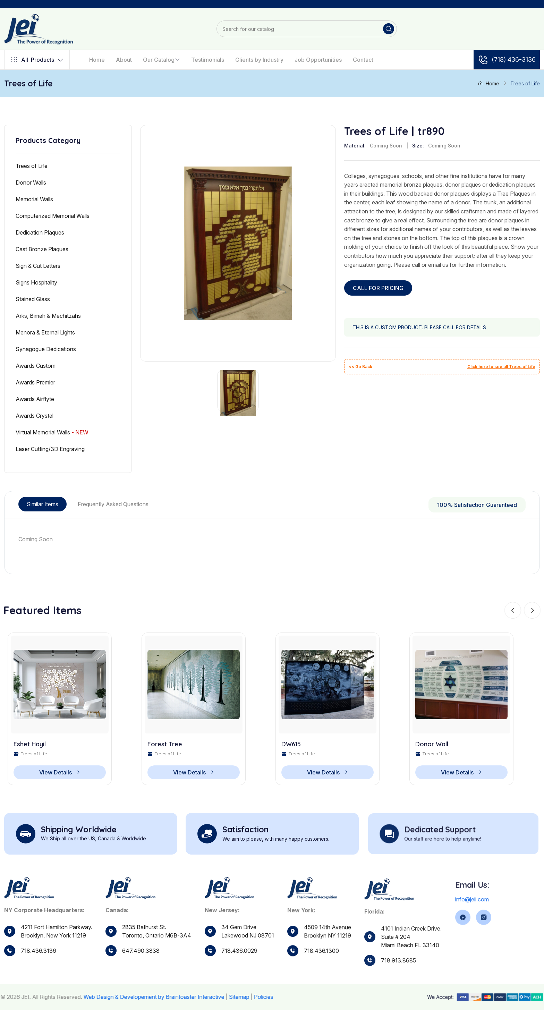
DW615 (291, 745)
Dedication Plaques (40, 232)
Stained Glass (33, 299)
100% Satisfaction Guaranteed (477, 504)
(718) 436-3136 (507, 59)
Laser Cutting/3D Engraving (50, 448)
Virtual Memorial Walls (52, 432)
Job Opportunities (318, 59)
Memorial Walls (34, 199)
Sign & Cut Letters (38, 265)
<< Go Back (360, 366)
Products (37, 60)
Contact (363, 59)
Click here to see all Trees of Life (501, 366)
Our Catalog (159, 59)
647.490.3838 (141, 963)
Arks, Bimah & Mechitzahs (48, 315)
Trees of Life (32, 165)
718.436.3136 (38, 952)
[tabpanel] (272, 539)
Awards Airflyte (35, 399)
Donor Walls (31, 182)
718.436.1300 (321, 976)
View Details (59, 773)
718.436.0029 (239, 971)
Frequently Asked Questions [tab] (113, 504)
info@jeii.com (472, 926)
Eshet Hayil (30, 745)
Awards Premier (35, 382)
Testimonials (207, 59)
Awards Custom (36, 365)
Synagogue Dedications (46, 349)
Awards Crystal (34, 415)
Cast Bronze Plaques (42, 249)
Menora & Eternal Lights (45, 332)
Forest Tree (164, 745)
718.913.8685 (398, 987)
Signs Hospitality (36, 282)
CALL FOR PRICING (378, 288)
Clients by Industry (259, 59)
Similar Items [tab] (42, 504)
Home (97, 59)
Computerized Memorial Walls (53, 215)
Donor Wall (431, 745)
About (124, 59)
